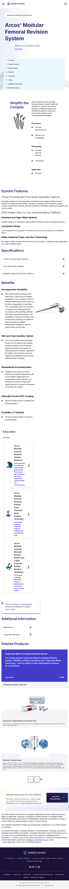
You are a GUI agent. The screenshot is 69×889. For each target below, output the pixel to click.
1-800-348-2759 (8, 842)
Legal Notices (7, 874)
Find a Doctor (10, 858)
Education (11, 76)
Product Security (59, 874)
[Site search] (65, 4)
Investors (54, 858)
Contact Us (61, 858)
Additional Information (15, 84)
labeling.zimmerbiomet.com (37, 840)
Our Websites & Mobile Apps (34, 861)
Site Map (26, 877)
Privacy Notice (17, 874)
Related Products (13, 88)
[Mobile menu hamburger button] (3, 3)
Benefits (11, 72)
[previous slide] (30, 779)
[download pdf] (29, 465)
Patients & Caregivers (24, 858)
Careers (48, 858)
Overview (11, 60)
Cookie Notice (27, 874)
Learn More (34, 677)
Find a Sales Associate (39, 858)
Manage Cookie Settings (37, 877)
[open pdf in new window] (9, 465)
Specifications (13, 68)
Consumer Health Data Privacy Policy (43, 874)
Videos (10, 80)
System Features (13, 64)
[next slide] (37, 779)
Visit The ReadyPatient (57, 798)
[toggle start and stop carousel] (41, 779)
